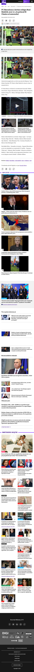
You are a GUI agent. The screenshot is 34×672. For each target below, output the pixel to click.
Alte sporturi (13, 6)
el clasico (27, 160)
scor (31, 160)
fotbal (7, 160)
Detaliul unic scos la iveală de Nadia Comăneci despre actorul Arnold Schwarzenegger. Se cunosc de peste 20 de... (25, 472)
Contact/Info (17, 660)
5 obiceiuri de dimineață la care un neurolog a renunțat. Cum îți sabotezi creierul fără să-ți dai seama (25, 572)
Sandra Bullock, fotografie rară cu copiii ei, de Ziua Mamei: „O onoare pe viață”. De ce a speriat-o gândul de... (25, 590)
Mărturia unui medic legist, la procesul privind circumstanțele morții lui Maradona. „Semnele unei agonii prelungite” (21, 318)
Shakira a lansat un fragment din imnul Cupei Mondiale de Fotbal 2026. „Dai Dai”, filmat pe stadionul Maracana (21, 334)
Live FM (20, 1)
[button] (17, 106)
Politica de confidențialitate (21, 648)
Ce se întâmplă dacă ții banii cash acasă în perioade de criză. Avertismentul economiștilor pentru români (25, 508)
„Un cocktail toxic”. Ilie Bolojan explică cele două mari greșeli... (21, 389)
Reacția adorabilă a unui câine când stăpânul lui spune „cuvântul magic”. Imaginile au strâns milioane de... (8, 590)
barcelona (12, 160)
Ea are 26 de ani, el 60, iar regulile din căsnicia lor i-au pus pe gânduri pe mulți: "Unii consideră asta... (16, 454)
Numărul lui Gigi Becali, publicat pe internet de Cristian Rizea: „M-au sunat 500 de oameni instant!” (24, 490)
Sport (9, 6)
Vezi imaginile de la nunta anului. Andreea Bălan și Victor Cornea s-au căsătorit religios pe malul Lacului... (8, 606)
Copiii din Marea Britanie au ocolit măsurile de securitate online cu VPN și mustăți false (8, 490)
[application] (17, 106)
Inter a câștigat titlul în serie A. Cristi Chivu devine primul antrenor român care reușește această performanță (21, 349)
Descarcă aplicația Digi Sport (10, 304)
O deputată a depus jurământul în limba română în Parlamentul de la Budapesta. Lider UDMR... (13, 253)
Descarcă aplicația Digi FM (8, 526)
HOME (2, 6)
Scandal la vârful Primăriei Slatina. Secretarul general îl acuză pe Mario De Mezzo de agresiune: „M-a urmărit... (8, 548)
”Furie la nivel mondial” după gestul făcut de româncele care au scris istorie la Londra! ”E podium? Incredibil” (16, 301)
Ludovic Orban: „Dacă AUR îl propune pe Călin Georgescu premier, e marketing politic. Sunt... (15, 191)
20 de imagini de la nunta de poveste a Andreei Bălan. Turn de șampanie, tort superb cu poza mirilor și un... (8, 572)
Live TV (25, 1)
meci (22, 160)
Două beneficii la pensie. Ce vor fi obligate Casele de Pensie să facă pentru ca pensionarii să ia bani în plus (25, 556)
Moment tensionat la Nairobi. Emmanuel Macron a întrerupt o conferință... (21, 396)
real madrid (18, 160)
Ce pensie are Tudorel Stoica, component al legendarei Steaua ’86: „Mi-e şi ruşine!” (8, 523)
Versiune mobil (17, 665)
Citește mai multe (5, 427)
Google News (23, 165)
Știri (5, 6)
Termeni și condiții (10, 648)
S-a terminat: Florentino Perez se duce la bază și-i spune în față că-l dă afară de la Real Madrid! (25, 524)
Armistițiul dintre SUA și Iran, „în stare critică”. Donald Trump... (21, 383)
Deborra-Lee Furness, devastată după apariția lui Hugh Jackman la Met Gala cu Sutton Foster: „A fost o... (25, 540)
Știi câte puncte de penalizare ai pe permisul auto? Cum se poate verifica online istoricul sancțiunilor (8, 500)
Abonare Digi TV (17, 651)
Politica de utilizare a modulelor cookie (17, 654)
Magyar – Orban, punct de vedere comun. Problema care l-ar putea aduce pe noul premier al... (16, 212)
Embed (4, 116)
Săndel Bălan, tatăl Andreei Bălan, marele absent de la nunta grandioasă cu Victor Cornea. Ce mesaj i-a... (8, 540)
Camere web (17, 658)
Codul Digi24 (17, 656)
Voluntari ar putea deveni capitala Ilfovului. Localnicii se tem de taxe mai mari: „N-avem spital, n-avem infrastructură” (24, 130)
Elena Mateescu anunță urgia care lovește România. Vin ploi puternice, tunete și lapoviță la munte (8, 471)
